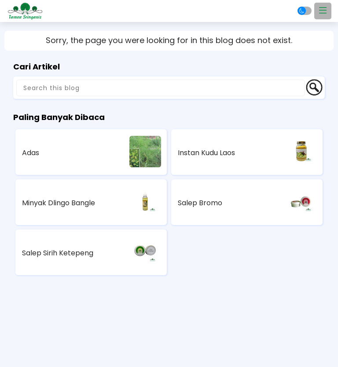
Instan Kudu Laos (206, 153)
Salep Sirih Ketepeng (57, 253)
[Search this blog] (160, 88)
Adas (30, 153)
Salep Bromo (200, 203)
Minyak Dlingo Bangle (58, 203)
